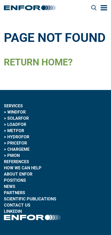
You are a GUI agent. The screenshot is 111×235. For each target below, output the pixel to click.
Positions (15, 180)
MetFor (15, 130)
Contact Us (17, 205)
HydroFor (18, 136)
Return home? (38, 62)
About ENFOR (18, 174)
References (16, 161)
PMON (13, 155)
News (9, 186)
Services (13, 105)
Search (94, 8)
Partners (14, 192)
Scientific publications (30, 198)
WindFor (16, 112)
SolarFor (18, 118)
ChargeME (18, 149)
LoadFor (16, 124)
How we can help (22, 167)
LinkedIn (13, 211)
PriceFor (17, 143)
